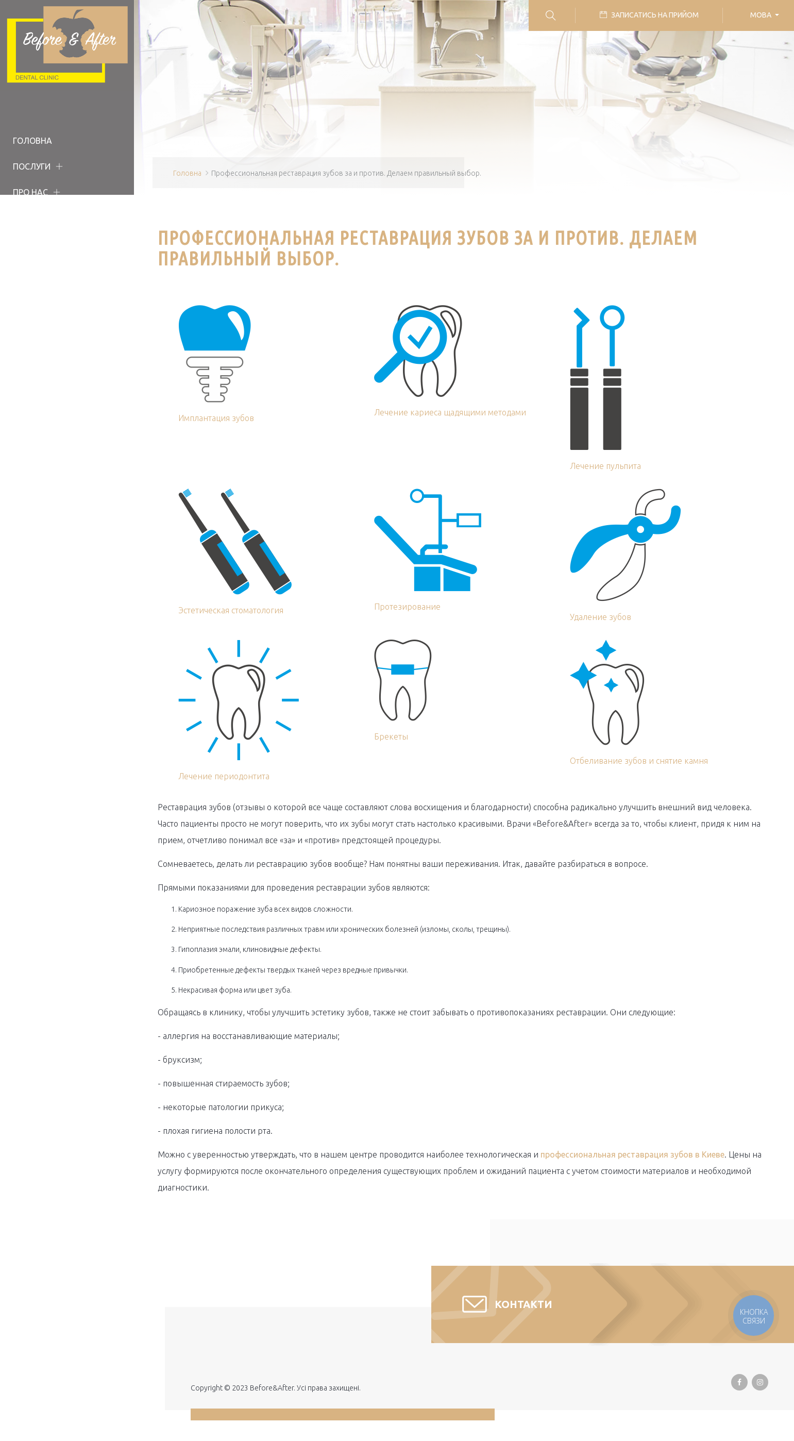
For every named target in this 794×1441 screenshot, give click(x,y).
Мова (761, 15)
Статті (27, 269)
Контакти (35, 295)
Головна (32, 140)
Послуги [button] (31, 166)
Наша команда (47, 218)
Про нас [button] (30, 192)
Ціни (22, 243)
